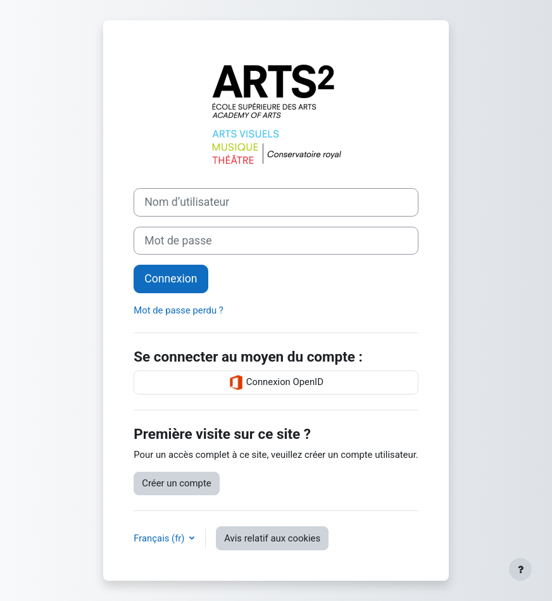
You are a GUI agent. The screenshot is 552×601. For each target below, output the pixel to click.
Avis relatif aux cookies (272, 538)
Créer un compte (176, 483)
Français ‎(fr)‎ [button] (160, 538)
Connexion (170, 278)
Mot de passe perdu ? (178, 310)
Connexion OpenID (276, 382)
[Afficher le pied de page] (520, 569)
